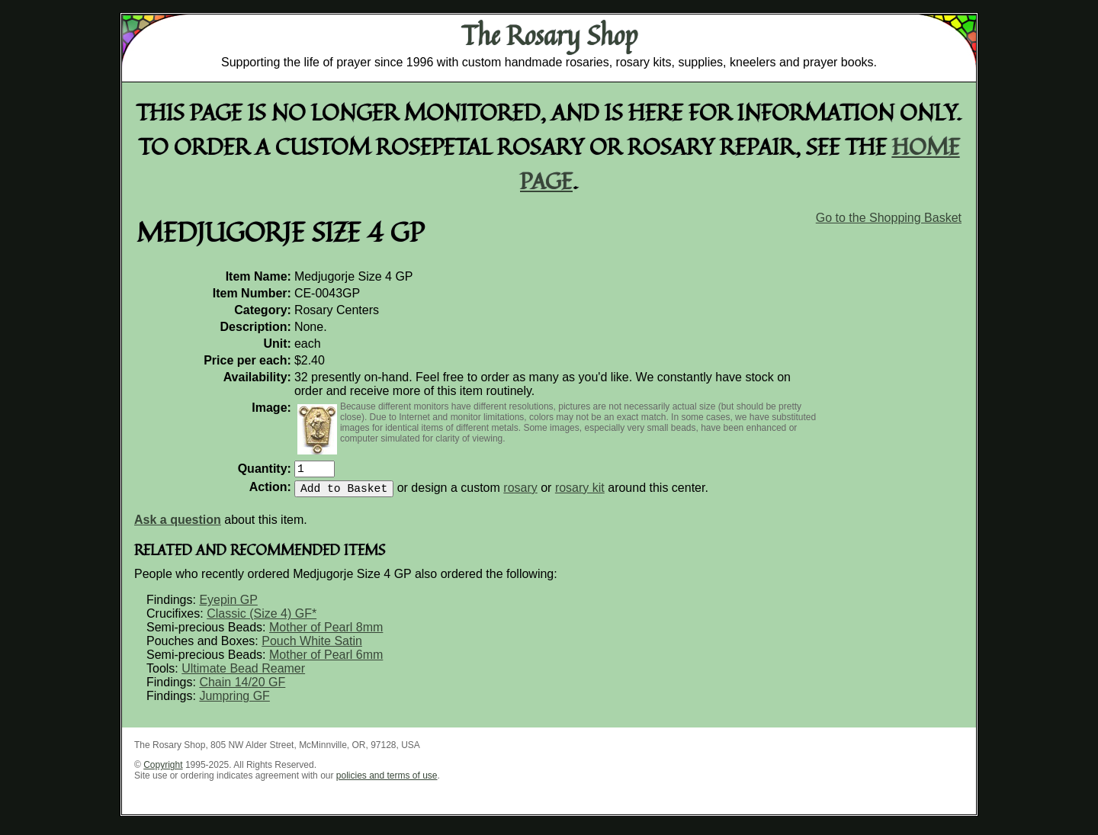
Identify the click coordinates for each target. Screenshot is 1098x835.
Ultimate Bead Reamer (243, 674)
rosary (520, 493)
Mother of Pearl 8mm (326, 633)
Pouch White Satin (312, 647)
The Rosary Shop (549, 35)
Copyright (162, 771)
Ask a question (177, 525)
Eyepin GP (228, 605)
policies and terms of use (387, 781)
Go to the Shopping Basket (889, 217)
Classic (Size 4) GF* (261, 619)
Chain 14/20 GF (242, 688)
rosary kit (580, 493)
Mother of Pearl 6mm (326, 660)
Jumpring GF (234, 701)
